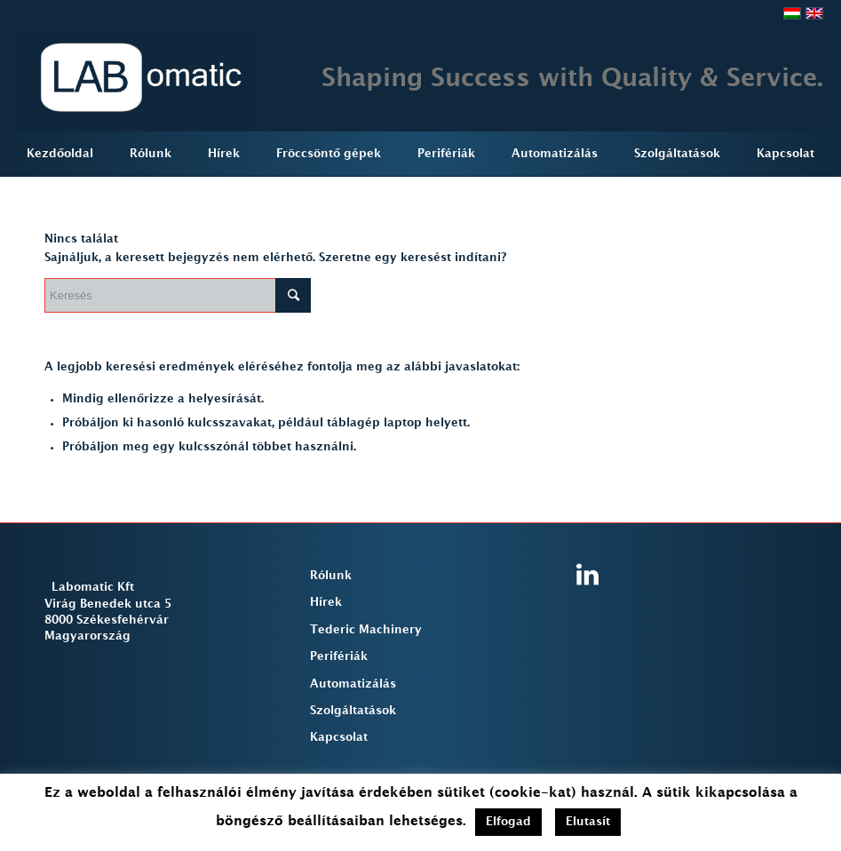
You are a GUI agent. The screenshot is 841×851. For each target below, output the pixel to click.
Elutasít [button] (588, 821)
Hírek (326, 602)
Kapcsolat (339, 737)
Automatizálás (353, 684)
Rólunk (331, 575)
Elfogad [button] (508, 821)
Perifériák (339, 656)
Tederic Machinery (366, 629)
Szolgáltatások (353, 710)
